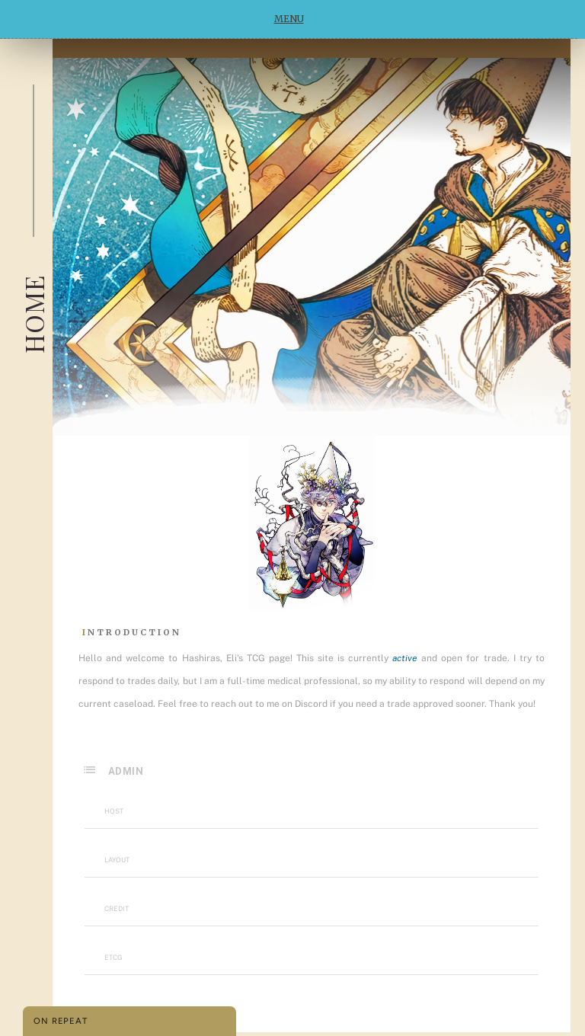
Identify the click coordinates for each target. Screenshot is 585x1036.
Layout (116, 859)
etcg (113, 957)
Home (33, 314)
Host (113, 811)
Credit (116, 908)
